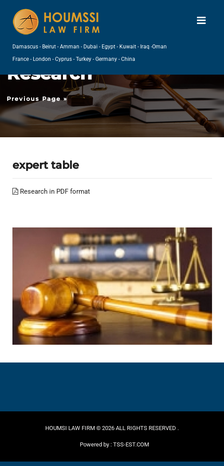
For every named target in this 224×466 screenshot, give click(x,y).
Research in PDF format (51, 191)
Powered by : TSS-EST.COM (114, 444)
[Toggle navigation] (201, 20)
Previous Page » (37, 98)
